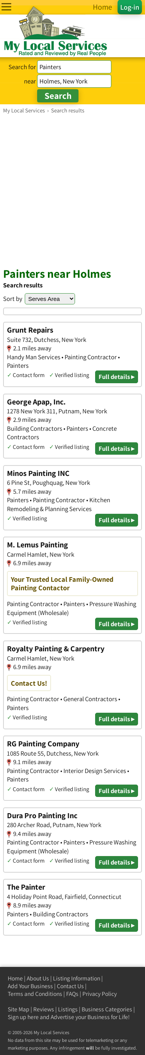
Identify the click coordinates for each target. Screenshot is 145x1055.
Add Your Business (30, 986)
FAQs (72, 993)
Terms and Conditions (35, 993)
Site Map (18, 1009)
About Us (38, 978)
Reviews (43, 1009)
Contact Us (70, 986)
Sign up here (23, 1017)
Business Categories (107, 1009)
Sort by (12, 298)
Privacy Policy (99, 993)
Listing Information (76, 978)
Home (15, 978)
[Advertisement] (72, 190)
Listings (68, 1009)
